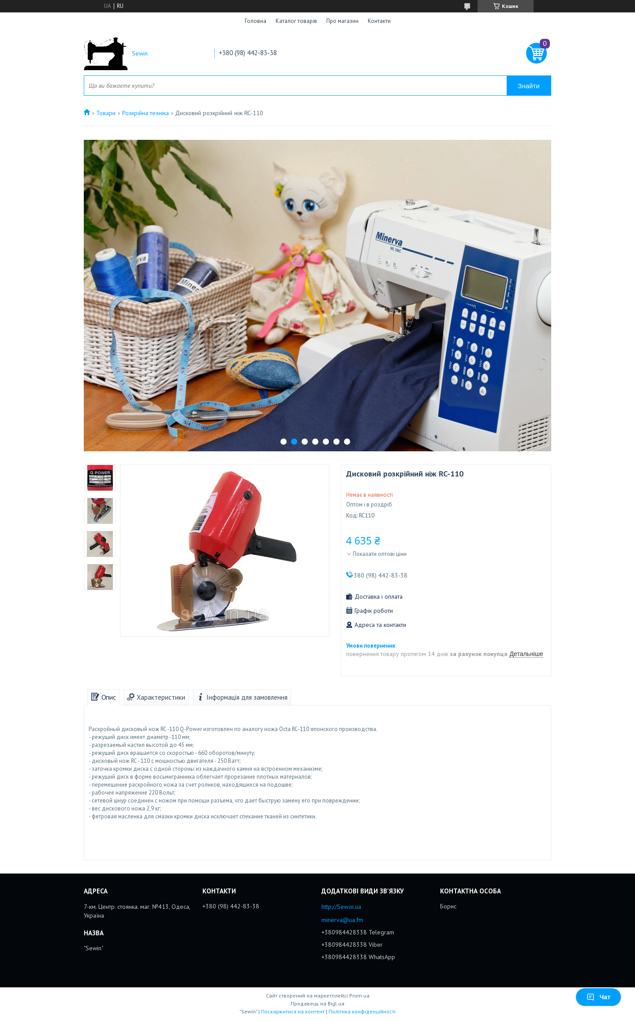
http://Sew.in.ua (341, 907)
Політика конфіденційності (362, 1011)
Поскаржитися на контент (293, 1011)
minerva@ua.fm (342, 920)
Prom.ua (359, 995)
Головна (255, 21)
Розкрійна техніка (145, 113)
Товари (106, 113)
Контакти (379, 21)
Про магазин (342, 21)
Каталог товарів (296, 21)
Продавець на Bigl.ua (317, 1003)
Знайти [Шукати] (528, 86)
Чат (598, 997)
